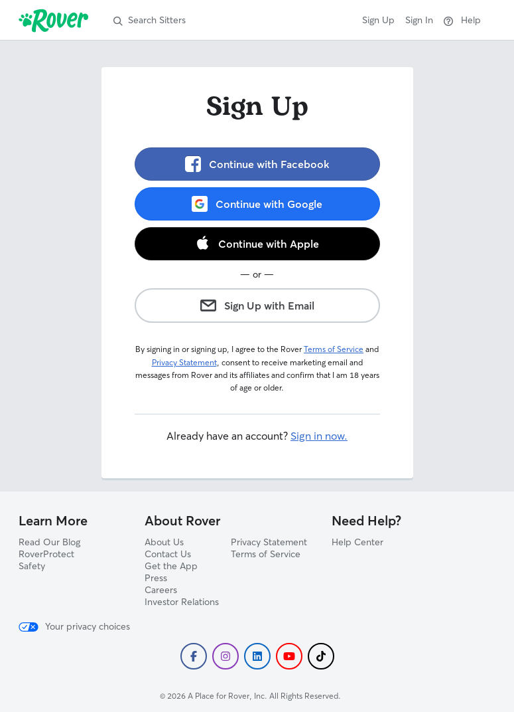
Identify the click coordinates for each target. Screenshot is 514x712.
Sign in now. (319, 435)
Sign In (419, 20)
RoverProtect (46, 554)
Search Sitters (149, 20)
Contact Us (168, 554)
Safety (32, 566)
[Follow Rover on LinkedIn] (257, 656)
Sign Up (378, 20)
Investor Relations (182, 602)
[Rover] (56, 20)
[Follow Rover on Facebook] (193, 656)
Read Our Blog (49, 542)
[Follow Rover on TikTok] (321, 656)
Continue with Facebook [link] (257, 164)
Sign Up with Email (257, 305)
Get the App (171, 566)
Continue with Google (257, 204)
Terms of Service (333, 349)
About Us (164, 542)
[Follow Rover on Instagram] (225, 656)
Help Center (357, 542)
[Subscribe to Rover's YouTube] (289, 656)
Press (156, 578)
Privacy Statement (184, 362)
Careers (161, 590)
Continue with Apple (257, 243)
